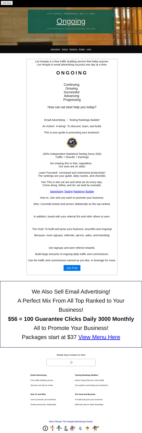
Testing (65, 49)
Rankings (73, 49)
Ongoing (71, 21)
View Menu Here (99, 337)
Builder (82, 49)
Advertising (55, 49)
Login (89, 49)
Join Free (7, 3)
